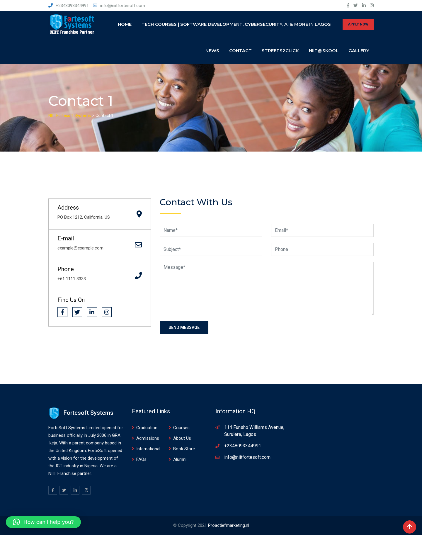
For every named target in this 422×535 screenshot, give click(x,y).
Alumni (179, 459)
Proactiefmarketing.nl (228, 525)
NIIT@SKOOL (323, 50)
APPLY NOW (358, 24)
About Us (182, 438)
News (212, 50)
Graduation (146, 427)
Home (125, 24)
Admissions (147, 438)
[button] (43, 522)
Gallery (358, 50)
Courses (181, 427)
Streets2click (280, 50)
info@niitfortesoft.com (122, 5)
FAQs (141, 459)
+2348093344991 (72, 5)
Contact (240, 50)
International (148, 448)
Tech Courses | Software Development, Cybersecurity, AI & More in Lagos (236, 24)
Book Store (184, 448)
